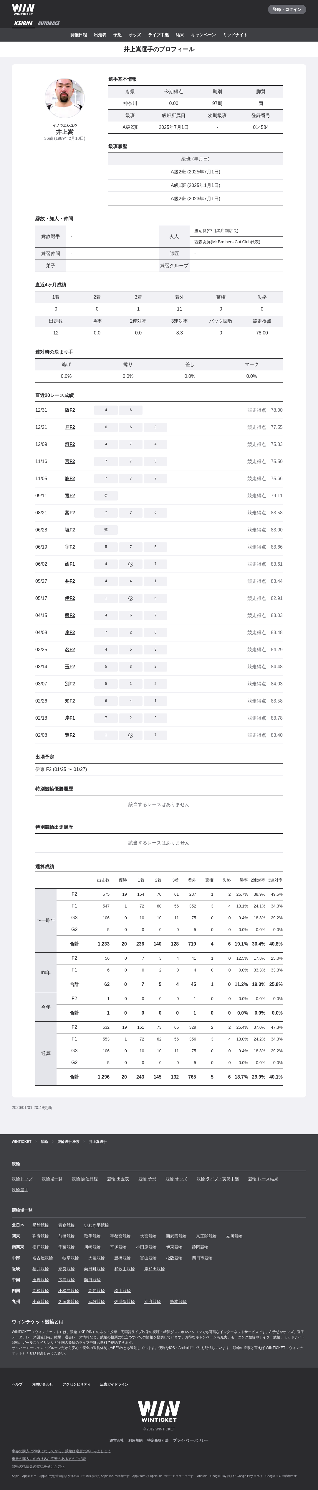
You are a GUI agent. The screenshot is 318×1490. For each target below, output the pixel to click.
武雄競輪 (96, 1301)
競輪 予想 (147, 1178)
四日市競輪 (202, 1258)
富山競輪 (148, 1258)
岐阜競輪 (70, 1258)
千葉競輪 (66, 1247)
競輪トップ (22, 1178)
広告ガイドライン (114, 1384)
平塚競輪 (118, 1247)
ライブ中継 (158, 34)
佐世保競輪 (124, 1301)
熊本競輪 (178, 1301)
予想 (117, 34)
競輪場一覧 (52, 1178)
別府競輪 (152, 1301)
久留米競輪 (68, 1301)
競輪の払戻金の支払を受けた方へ (38, 1466)
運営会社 (117, 1440)
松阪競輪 (174, 1258)
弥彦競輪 (40, 1236)
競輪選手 (20, 1189)
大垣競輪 (96, 1258)
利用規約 (135, 1440)
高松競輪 (40, 1290)
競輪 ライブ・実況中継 (218, 1178)
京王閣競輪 (206, 1236)
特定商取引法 (157, 1440)
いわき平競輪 (96, 1225)
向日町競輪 (94, 1268)
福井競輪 (40, 1268)
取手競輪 (92, 1236)
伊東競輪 (174, 1247)
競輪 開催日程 (85, 1178)
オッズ (135, 34)
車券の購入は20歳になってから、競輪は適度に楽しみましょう (61, 1451)
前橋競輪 (66, 1236)
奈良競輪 (66, 1268)
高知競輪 (96, 1290)
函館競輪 (40, 1225)
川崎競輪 (92, 1247)
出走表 (100, 34)
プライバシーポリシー (190, 1440)
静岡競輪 (200, 1247)
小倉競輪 (40, 1301)
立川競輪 (234, 1236)
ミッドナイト (235, 34)
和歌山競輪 (124, 1268)
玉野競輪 (40, 1279)
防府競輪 (92, 1279)
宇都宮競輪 (120, 1236)
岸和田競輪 (154, 1268)
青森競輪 (66, 1225)
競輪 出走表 (118, 1178)
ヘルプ (17, 1384)
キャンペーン (203, 34)
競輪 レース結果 (263, 1178)
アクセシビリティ (76, 1384)
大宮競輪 (148, 1236)
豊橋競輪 (122, 1258)
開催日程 (78, 34)
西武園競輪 (176, 1236)
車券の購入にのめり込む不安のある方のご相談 (49, 1459)
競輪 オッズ (176, 1178)
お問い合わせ (42, 1384)
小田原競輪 (146, 1247)
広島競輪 (66, 1279)
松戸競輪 (40, 1247)
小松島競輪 (68, 1290)
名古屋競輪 (42, 1258)
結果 (180, 34)
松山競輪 (122, 1290)
